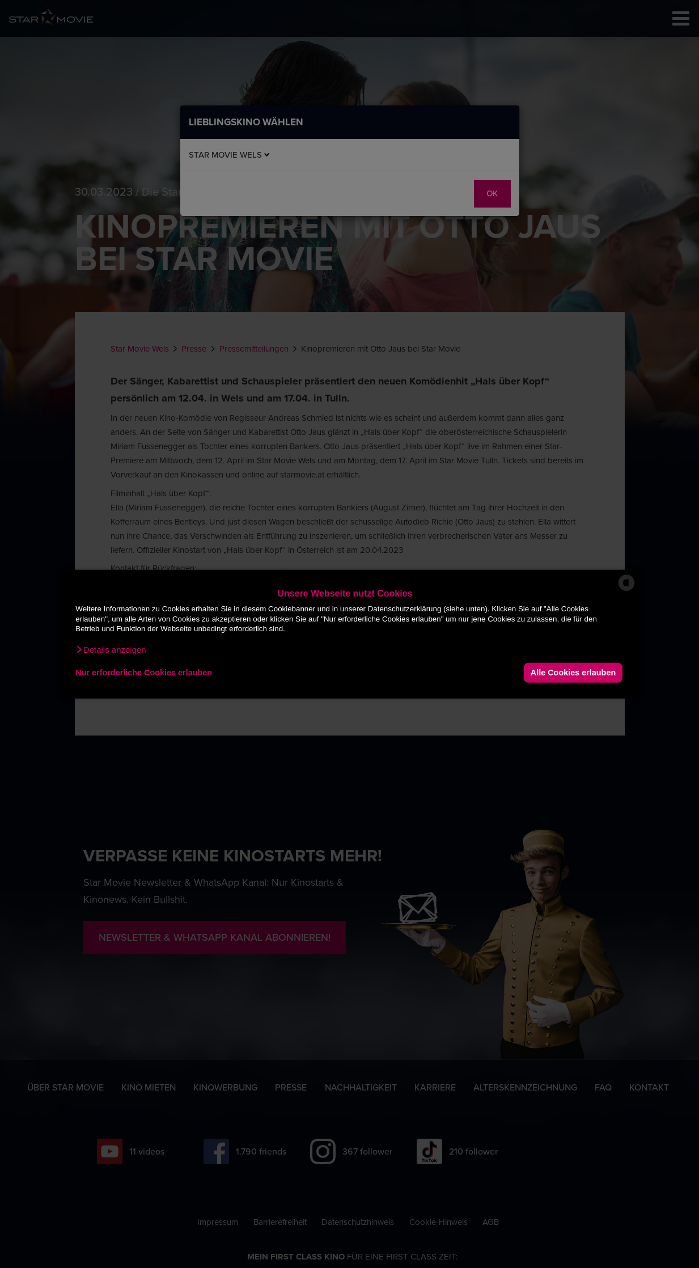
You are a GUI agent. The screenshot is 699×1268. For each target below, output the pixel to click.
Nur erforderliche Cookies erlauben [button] (143, 672)
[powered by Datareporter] (626, 590)
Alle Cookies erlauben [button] (573, 672)
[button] (110, 649)
